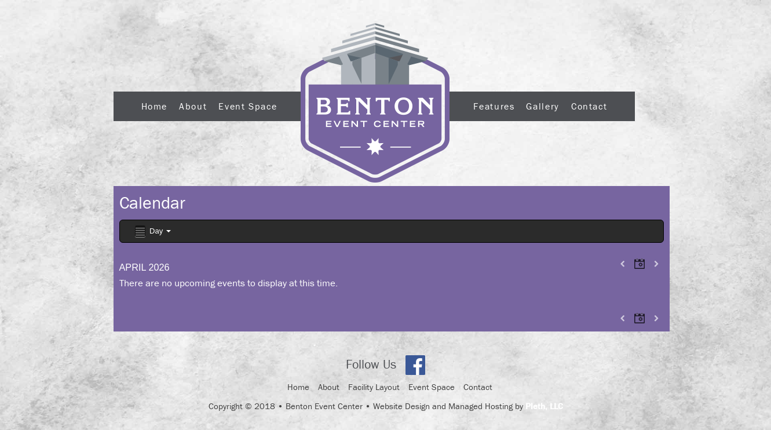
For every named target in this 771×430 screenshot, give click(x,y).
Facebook (415, 365)
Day (152, 231)
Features (493, 106)
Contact (589, 106)
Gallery (542, 106)
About (193, 106)
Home (154, 106)
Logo (375, 103)
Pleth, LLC (544, 405)
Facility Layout (374, 386)
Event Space (247, 106)
